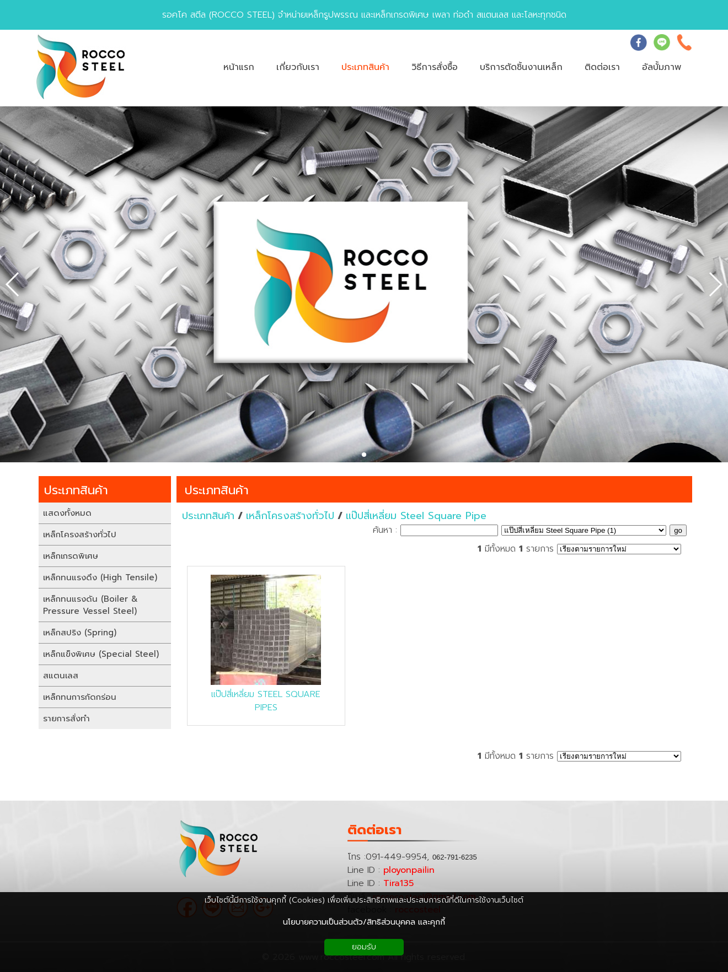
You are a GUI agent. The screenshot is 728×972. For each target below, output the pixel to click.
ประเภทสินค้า (217, 490)
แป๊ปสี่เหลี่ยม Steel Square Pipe (416, 515)
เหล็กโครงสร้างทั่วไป (290, 515)
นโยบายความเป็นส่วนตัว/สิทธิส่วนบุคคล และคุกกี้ (364, 922)
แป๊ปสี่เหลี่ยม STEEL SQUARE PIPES (265, 701)
